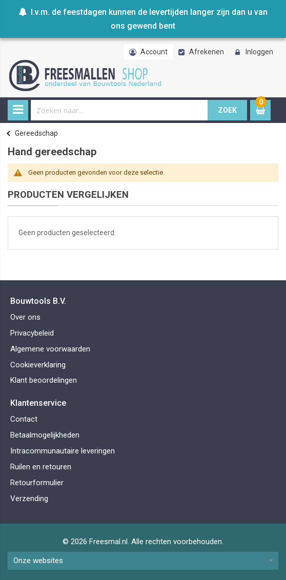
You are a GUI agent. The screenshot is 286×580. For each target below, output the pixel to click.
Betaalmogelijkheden (44, 435)
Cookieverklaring (38, 364)
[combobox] (119, 110)
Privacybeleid (32, 333)
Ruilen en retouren (40, 466)
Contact (23, 419)
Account (154, 52)
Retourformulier (37, 482)
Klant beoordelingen (43, 380)
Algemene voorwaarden (50, 349)
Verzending (29, 498)
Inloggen (259, 52)
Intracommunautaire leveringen (62, 450)
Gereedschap (36, 133)
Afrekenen (206, 52)
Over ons (25, 317)
